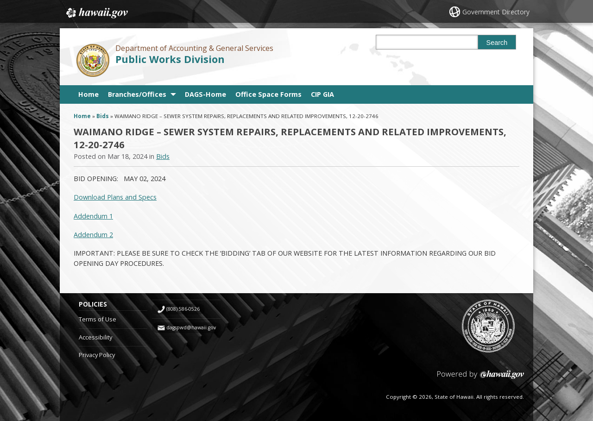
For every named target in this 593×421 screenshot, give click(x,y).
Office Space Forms (268, 94)
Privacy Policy (97, 355)
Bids (102, 116)
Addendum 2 (93, 234)
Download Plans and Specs (115, 197)
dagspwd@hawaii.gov (191, 327)
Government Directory (496, 11)
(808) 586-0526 (183, 309)
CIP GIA (322, 94)
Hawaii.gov (96, 12)
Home (88, 94)
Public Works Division (170, 59)
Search (497, 42)
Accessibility (95, 337)
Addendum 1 (93, 216)
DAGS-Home (205, 94)
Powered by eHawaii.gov (480, 378)
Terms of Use (97, 319)
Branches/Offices (137, 94)
